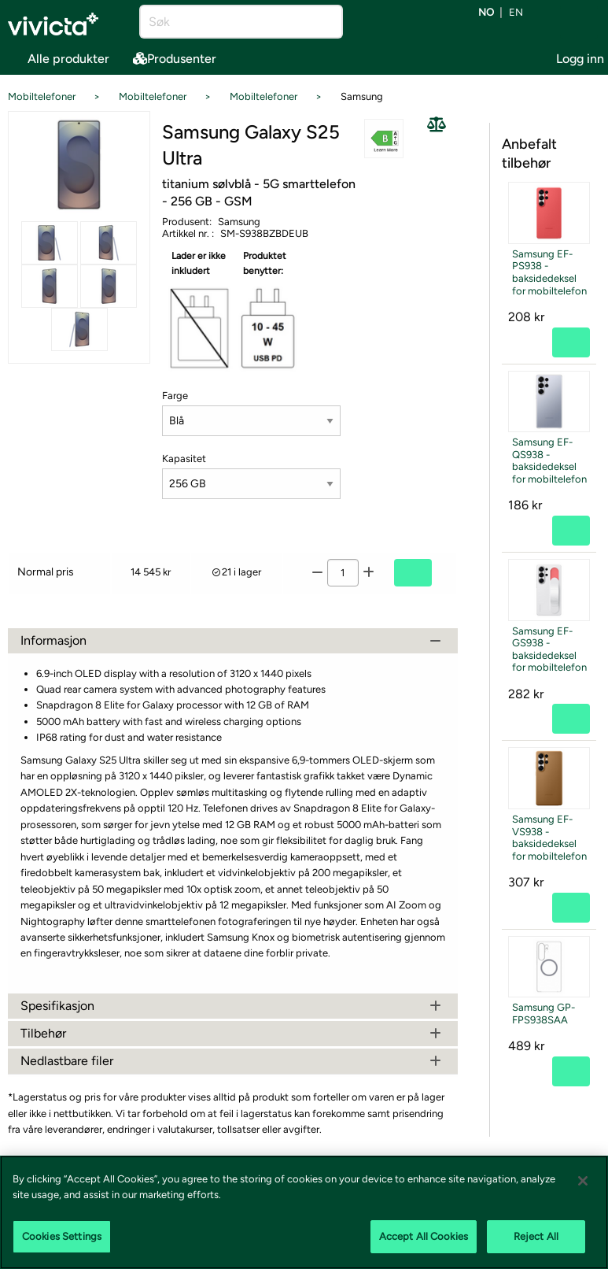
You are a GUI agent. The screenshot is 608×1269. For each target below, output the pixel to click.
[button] (384, 138)
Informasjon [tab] (232, 640)
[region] (304, 1212)
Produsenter (174, 58)
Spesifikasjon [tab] (232, 1005)
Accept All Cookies (423, 1236)
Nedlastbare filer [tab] (232, 1060)
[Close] (583, 1181)
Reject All (536, 1236)
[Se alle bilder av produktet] (79, 165)
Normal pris (45, 572)
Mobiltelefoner (42, 96)
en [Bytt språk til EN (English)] (516, 13)
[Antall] (343, 572)
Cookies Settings (61, 1236)
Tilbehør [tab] (232, 1033)
